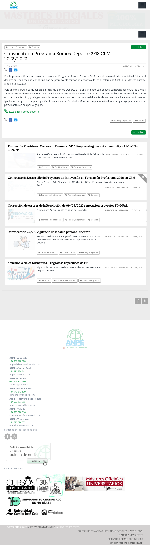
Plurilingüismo (61, 167)
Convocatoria (68, 252)
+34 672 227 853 (17, 401)
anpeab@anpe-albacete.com (24, 364)
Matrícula (45, 280)
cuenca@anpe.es (18, 384)
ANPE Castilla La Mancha (41, 527)
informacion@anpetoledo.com (25, 415)
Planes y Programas (15, 47)
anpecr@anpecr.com (20, 374)
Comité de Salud (48, 252)
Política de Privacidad (90, 531)
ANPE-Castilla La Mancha (133, 66)
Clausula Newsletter (130, 535)
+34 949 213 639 (17, 391)
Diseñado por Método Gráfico (125, 539)
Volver (138, 47)
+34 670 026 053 (17, 422)
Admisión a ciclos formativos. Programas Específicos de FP (48, 263)
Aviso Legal (136, 531)
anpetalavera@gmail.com (22, 405)
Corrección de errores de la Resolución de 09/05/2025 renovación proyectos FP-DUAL (69, 205)
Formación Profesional (51, 195)
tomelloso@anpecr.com (21, 425)
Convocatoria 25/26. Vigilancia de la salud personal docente (50, 232)
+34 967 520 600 (17, 361)
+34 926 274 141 (17, 371)
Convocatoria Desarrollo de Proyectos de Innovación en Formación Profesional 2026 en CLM (73, 178)
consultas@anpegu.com (22, 394)
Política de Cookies (116, 531)
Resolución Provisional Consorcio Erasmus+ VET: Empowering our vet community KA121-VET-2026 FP (74, 148)
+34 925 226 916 (17, 412)
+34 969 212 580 (17, 381)
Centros (34, 47)
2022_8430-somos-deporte (21, 111)
